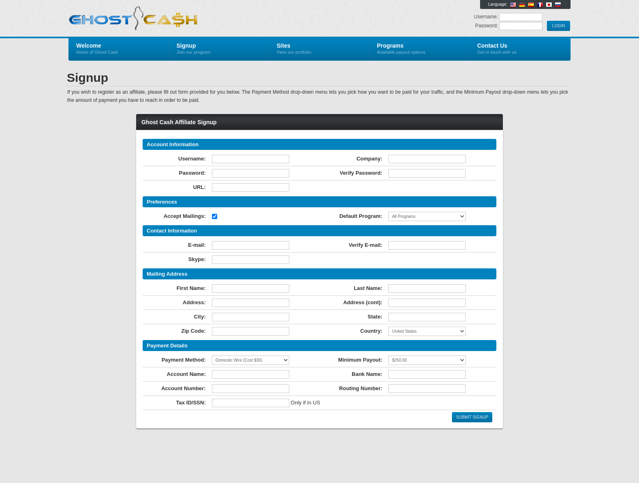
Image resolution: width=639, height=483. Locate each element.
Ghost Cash (165, 19)
